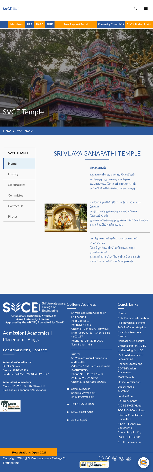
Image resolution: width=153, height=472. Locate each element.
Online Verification (129, 381)
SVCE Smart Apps (82, 411)
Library (122, 313)
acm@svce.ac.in (80, 388)
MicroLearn (16, 24)
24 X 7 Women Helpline (132, 327)
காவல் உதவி (79, 419)
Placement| (15, 339)
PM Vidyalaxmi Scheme (132, 322)
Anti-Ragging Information (133, 318)
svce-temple (24, 131)
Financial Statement (130, 363)
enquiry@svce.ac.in (83, 396)
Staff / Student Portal (139, 24)
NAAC (39, 24)
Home (7, 131)
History (13, 174)
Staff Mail (123, 391)
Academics (38, 333)
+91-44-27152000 (82, 403)
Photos (13, 216)
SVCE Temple (126, 377)
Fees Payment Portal (76, 24)
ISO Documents (127, 400)
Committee (15, 195)
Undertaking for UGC (131, 350)
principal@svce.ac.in (83, 392)
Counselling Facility (129, 432)
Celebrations (16, 184)
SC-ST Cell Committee (131, 410)
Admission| (15, 333)
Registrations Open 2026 (29, 452)
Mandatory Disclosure (131, 340)
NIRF (50, 24)
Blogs (33, 339)
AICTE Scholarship (129, 442)
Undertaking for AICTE (132, 345)
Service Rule (125, 396)
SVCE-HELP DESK (129, 437)
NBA (29, 24)
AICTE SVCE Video (129, 405)
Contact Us (15, 206)
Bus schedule (126, 386)
